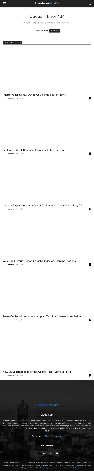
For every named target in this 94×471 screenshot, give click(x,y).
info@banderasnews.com (51, 436)
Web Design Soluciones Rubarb (51, 468)
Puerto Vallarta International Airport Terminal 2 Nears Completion (42, 316)
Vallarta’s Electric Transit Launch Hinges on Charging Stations (39, 261)
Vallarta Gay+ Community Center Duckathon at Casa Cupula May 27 (42, 205)
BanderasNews (8, 98)
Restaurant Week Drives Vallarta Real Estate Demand (34, 150)
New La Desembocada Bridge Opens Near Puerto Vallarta (37, 371)
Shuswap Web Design (72, 468)
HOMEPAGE (55, 30)
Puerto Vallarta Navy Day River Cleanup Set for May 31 (35, 94)
